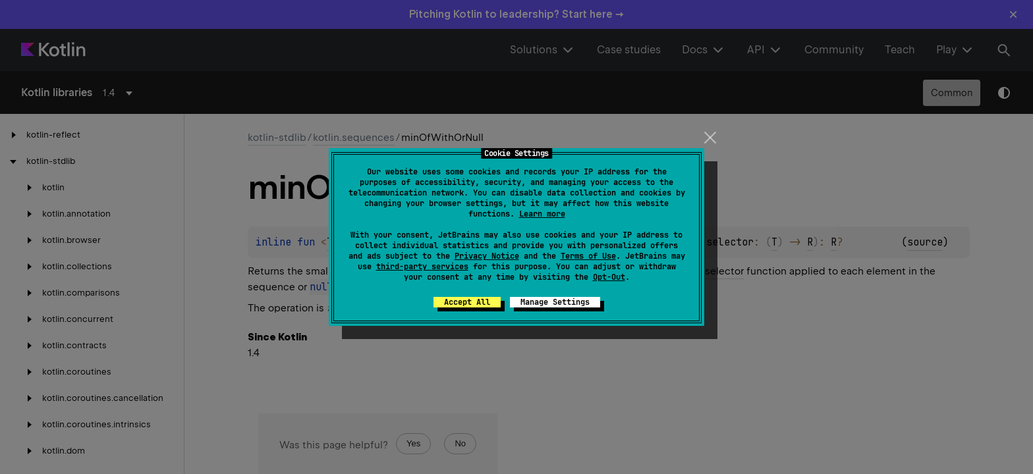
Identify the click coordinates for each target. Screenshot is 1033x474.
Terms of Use (588, 256)
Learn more (542, 214)
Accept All (467, 302)
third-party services (422, 266)
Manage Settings (555, 302)
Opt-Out (609, 277)
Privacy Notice (487, 256)
